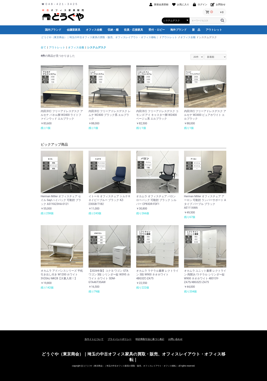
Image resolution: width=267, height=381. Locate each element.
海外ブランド (178, 29)
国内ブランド (53, 29)
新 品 (196, 29)
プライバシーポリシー (119, 339)
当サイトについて (94, 339)
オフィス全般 (94, 29)
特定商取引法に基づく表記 (150, 339)
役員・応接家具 (133, 29)
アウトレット (214, 29)
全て (43, 47)
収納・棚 (113, 29)
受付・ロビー (156, 29)
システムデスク (96, 47)
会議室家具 (73, 29)
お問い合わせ (175, 339)
